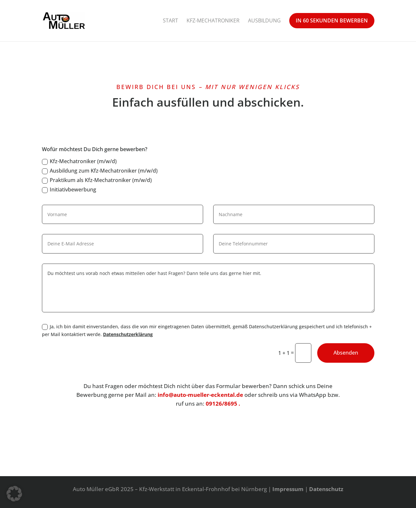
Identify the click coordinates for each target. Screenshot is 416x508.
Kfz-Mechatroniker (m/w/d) (79, 161)
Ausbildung (264, 20)
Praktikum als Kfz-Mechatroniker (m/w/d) (97, 180)
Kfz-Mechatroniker (213, 20)
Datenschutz (326, 489)
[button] (14, 493)
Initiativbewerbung (69, 189)
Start (170, 20)
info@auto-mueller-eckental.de (200, 394)
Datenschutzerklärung (128, 334)
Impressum (288, 489)
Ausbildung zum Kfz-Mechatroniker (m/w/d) (100, 170)
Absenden (345, 352)
